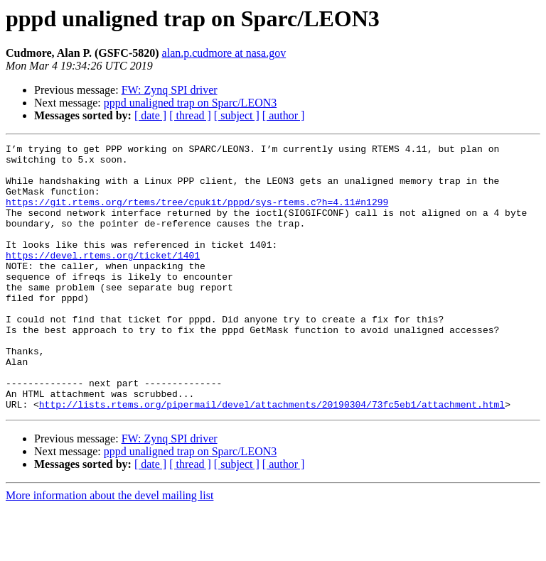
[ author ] (283, 115)
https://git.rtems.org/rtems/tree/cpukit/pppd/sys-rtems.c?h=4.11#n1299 (197, 214)
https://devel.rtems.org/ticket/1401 (103, 278)
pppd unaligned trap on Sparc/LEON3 (190, 103)
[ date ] (150, 115)
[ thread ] (190, 115)
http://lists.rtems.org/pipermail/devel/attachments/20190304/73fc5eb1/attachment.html (272, 457)
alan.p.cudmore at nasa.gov (224, 53)
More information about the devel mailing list (109, 549)
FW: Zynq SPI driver (170, 90)
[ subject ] (236, 115)
